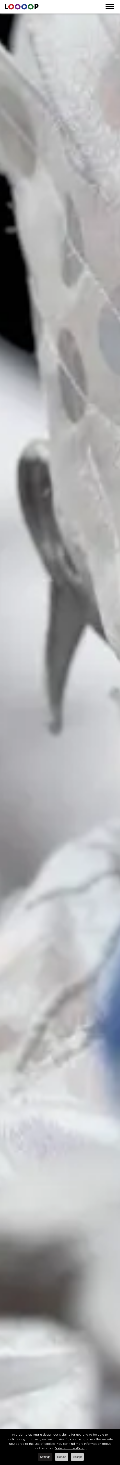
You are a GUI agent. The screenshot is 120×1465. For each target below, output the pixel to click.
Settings (45, 1456)
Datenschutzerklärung (70, 1448)
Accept (77, 1456)
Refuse (61, 1456)
